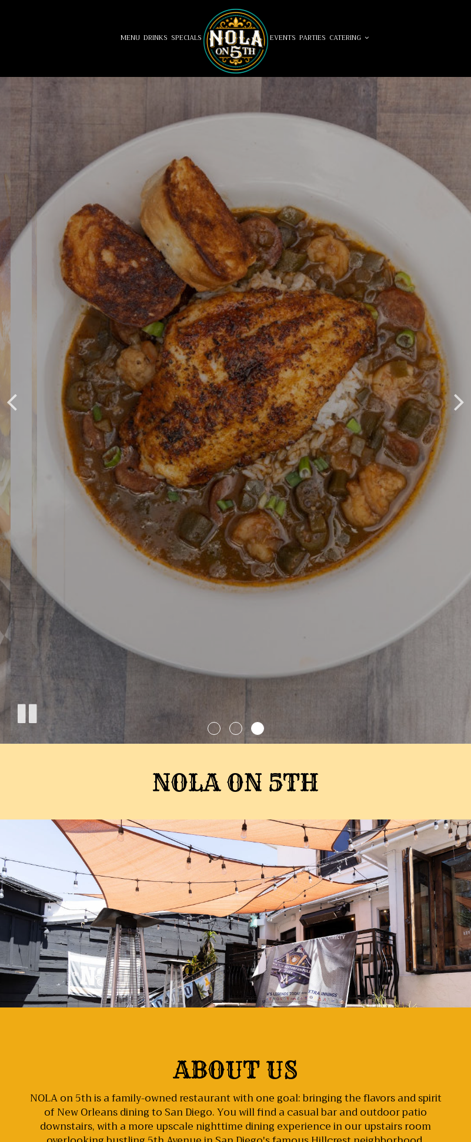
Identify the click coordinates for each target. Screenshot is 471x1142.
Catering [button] (349, 37)
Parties (312, 37)
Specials (186, 37)
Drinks (155, 37)
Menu (130, 37)
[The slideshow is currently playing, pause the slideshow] (26, 711)
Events (283, 37)
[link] (235, 41)
